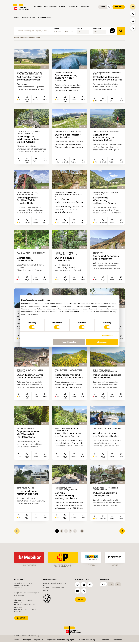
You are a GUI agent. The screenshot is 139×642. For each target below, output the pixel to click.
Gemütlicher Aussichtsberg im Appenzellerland (103, 137)
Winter (69, 32)
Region (79, 28)
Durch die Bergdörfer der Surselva (68, 136)
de (103, 584)
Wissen (62, 7)
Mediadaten (117, 640)
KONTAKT (21, 618)
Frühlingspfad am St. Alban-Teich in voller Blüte (27, 200)
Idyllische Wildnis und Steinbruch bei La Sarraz (107, 78)
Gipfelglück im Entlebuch (25, 259)
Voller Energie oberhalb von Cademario (107, 376)
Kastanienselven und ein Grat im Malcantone (69, 376)
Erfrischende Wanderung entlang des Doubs (104, 200)
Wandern (37, 7)
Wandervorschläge (28, 17)
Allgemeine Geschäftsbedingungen (60, 640)
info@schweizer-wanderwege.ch (26, 593)
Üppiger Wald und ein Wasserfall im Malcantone (28, 434)
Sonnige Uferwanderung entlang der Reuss (66, 496)
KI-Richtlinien (104, 640)
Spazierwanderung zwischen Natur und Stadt (66, 78)
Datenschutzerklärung (86, 640)
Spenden (118, 7)
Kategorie (97, 28)
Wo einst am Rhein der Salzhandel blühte (106, 434)
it (118, 584)
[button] (132, 6)
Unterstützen (50, 7)
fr (111, 584)
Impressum (38, 640)
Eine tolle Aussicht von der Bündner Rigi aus (68, 434)
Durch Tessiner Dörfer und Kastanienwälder (30, 376)
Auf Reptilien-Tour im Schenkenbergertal (29, 78)
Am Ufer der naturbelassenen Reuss (69, 200)
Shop (103, 7)
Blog (80, 599)
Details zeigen (107, 335)
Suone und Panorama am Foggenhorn (106, 257)
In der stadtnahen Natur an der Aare (27, 492)
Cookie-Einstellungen (22, 640)
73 (82, 531)
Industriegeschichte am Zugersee (105, 494)
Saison (56, 28)
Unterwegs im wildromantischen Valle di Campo (28, 139)
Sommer (58, 32)
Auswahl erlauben (69, 342)
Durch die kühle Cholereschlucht (64, 259)
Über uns (85, 7)
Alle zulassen (102, 342)
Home (16, 17)
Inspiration (73, 7)
